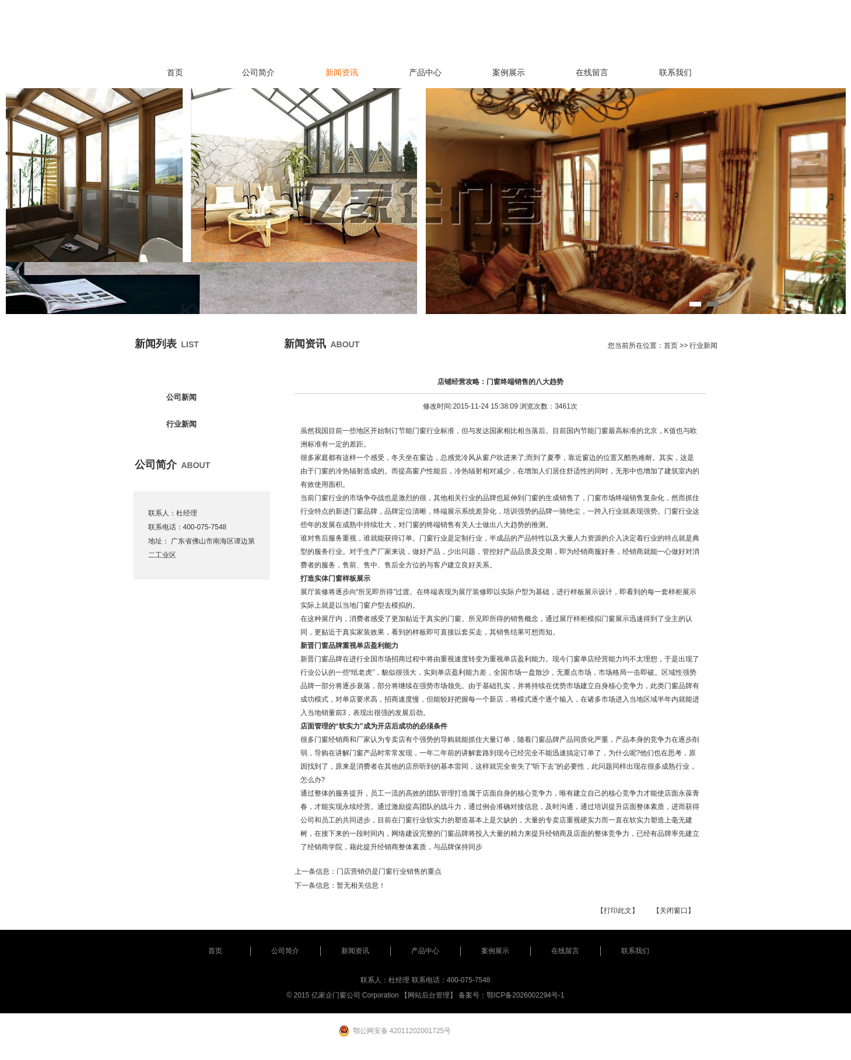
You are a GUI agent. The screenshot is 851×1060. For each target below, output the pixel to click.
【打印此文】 (618, 910)
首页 (175, 72)
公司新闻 (181, 397)
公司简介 (258, 72)
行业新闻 (181, 424)
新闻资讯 (341, 72)
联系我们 (675, 72)
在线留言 (592, 72)
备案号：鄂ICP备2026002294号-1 (511, 995)
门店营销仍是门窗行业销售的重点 (389, 871)
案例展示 (508, 72)
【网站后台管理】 (429, 995)
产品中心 (425, 72)
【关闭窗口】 (674, 910)
